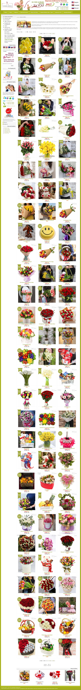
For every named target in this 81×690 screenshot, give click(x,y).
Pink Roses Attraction (67, 116)
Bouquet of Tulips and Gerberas (47, 220)
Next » (50, 33)
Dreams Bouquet (67, 240)
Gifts (26, 688)
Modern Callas (47, 365)
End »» (54, 33)
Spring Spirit (67, 261)
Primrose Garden (26, 365)
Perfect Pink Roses (47, 531)
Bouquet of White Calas (47, 386)
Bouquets (18, 688)
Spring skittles (27, 593)
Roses (5, 12)
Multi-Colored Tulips (26, 572)
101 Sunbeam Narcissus (47, 448)
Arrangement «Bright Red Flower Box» (47, 323)
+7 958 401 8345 (10, 103)
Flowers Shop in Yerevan (53, 688)
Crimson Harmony (47, 54)
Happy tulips (67, 344)
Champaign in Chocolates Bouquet (67, 448)
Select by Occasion (24, 12)
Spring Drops (67, 75)
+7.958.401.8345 (64, 9)
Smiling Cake (47, 240)
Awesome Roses (26, 158)
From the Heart (27, 552)
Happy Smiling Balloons (27, 54)
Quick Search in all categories (7, 63)
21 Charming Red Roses (47, 406)
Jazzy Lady (67, 303)
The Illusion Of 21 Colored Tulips (27, 282)
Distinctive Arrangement (47, 552)
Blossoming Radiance (26, 75)
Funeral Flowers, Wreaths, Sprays (43, 688)
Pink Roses (26, 303)
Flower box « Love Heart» (47, 634)
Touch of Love (67, 406)
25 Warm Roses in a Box (27, 323)
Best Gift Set (26, 448)
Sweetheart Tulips (47, 282)
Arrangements (22, 688)
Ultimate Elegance (67, 137)
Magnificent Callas (47, 95)
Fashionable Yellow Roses (67, 199)
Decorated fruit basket (26, 634)
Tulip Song (67, 572)
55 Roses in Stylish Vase (67, 531)
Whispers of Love (67, 178)
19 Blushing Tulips (67, 220)
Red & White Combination (47, 593)
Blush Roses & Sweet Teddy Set (67, 614)
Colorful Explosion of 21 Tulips (47, 261)
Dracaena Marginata (47, 344)
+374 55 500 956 (10, 96)
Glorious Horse (26, 240)
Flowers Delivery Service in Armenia (7, 688)
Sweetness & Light (27, 655)
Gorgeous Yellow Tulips (27, 220)
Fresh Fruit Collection (47, 510)
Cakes (10, 12)
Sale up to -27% (58, 12)
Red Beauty (67, 323)
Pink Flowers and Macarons (47, 178)
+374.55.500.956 (64, 2)
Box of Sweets (67, 386)
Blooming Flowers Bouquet (67, 469)
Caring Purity (26, 386)
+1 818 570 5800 (10, 102)
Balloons (16, 12)
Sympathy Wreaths (67, 12)
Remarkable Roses (27, 199)
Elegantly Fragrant (67, 593)
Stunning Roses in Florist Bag (26, 178)
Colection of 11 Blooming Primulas (47, 427)
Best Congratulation (47, 655)
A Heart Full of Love (67, 489)
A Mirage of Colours (67, 282)
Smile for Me (26, 406)
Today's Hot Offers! (34, 12)
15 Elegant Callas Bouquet (47, 137)
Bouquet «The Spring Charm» (67, 95)
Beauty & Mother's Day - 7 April (47, 12)
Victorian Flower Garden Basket (67, 510)
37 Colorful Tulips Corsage (26, 510)
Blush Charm (47, 303)
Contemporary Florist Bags (26, 95)
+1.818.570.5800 (64, 7)
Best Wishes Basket (67, 634)
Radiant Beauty (67, 54)
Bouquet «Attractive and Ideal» (67, 552)
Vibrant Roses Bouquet (27, 261)
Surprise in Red (67, 365)
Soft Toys (35, 688)
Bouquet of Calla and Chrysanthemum (67, 427)
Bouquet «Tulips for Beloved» (26, 116)
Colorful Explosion (47, 116)
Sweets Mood (47, 572)
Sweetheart (47, 489)
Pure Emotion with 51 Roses (27, 531)
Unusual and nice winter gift (27, 489)
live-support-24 (9, 100)
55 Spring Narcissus (47, 158)
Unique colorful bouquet (47, 614)
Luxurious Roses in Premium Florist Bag (67, 158)
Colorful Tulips (47, 75)
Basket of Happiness (26, 469)
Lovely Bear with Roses (47, 199)
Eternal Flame (27, 137)
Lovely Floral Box (26, 427)
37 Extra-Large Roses (67, 655)
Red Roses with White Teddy (47, 469)
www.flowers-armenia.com (16, 687)
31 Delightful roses (27, 344)
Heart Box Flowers (27, 614)
